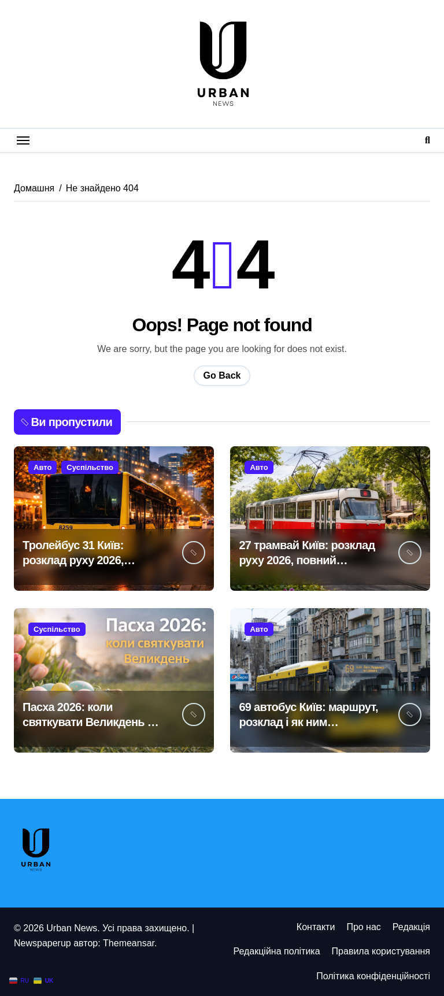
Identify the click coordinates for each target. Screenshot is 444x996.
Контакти (316, 927)
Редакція (411, 927)
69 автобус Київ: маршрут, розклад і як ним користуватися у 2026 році (309, 722)
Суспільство (89, 467)
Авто (42, 467)
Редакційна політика (276, 951)
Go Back (222, 375)
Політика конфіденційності (373, 976)
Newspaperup (42, 943)
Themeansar (128, 943)
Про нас (363, 927)
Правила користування (381, 951)
